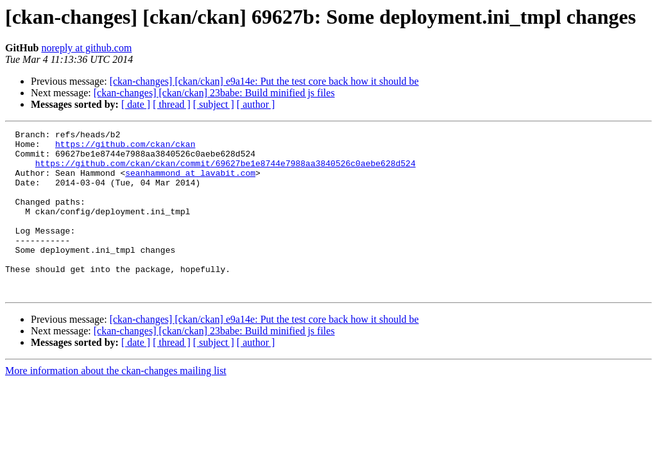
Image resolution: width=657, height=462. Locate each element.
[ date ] (135, 104)
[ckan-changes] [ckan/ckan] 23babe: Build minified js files (214, 92)
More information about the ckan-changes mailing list (115, 403)
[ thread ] (172, 104)
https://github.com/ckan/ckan (125, 147)
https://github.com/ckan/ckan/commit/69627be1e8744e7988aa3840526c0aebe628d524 (225, 170)
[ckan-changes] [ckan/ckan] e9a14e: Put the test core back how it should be (264, 81)
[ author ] (256, 104)
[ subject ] (213, 104)
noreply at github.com (86, 47)
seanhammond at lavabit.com (190, 182)
